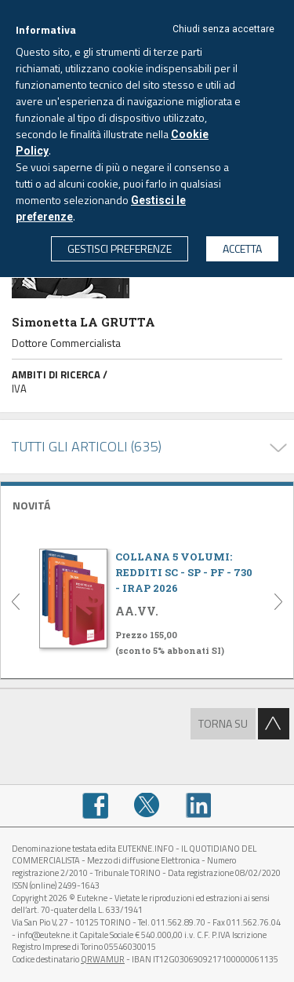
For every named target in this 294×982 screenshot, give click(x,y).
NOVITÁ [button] (31, 505)
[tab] (147, 503)
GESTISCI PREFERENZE (119, 248)
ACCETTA (242, 248)
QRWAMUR (103, 959)
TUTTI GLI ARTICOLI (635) (87, 446)
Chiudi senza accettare (223, 29)
